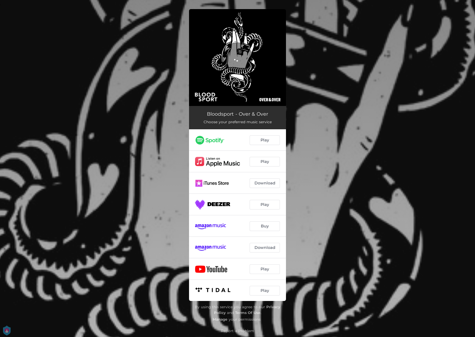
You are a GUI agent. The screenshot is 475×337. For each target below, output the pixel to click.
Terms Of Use (248, 312)
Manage (220, 319)
